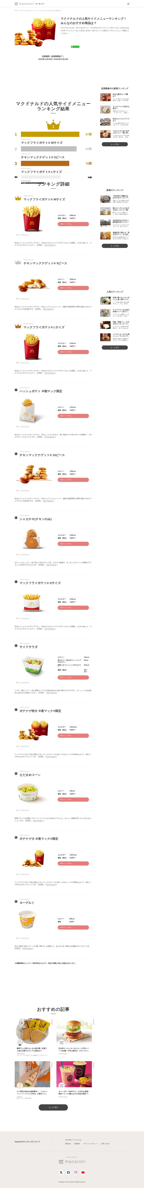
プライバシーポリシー (90, 1143)
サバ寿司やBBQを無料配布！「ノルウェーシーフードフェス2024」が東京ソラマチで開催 (32, 1094)
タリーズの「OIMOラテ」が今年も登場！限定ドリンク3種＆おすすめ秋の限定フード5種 (74, 1094)
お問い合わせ (105, 1143)
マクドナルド (50, 245)
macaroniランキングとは (73, 1140)
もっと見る (53, 1107)
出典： (22, 235)
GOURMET (51, 1022)
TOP (16, 10)
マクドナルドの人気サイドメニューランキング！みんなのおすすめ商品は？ (40, 10)
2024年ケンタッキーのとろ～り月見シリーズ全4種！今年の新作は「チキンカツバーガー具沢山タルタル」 (73, 1050)
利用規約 (77, 1143)
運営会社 (68, 1143)
